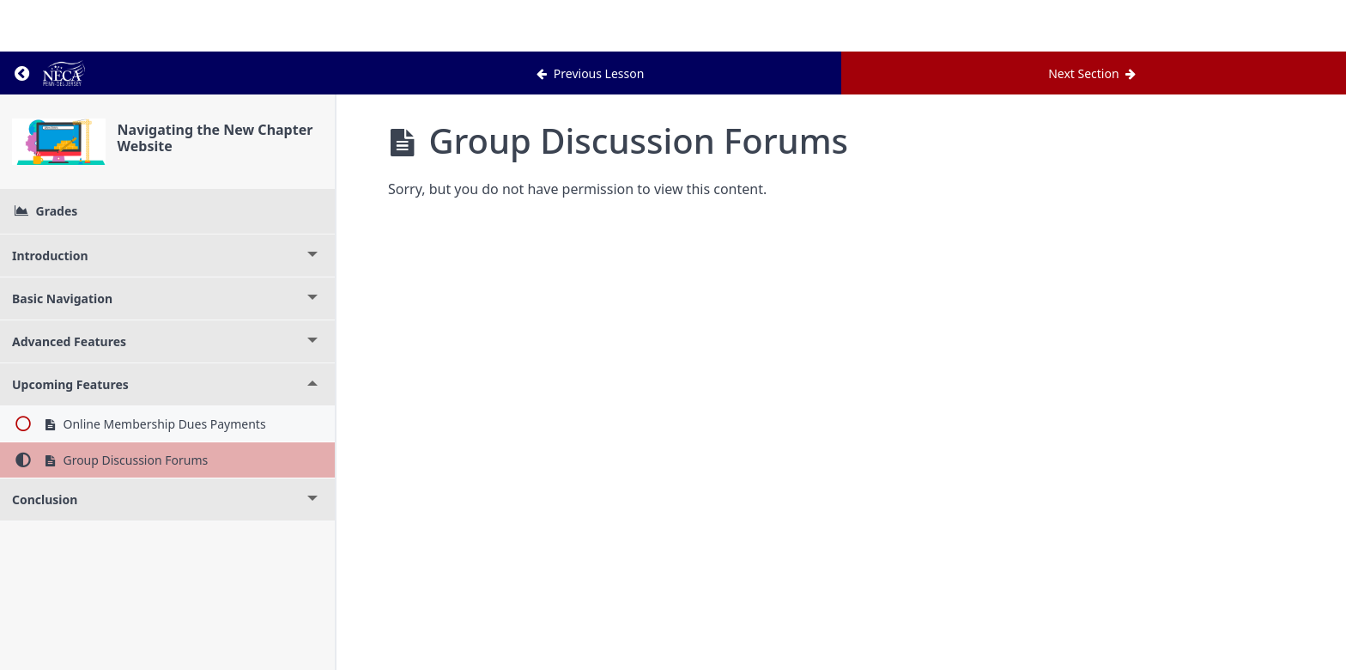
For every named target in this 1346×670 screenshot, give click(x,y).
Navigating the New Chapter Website (215, 137)
